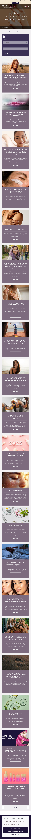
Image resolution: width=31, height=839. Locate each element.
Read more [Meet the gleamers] (15, 501)
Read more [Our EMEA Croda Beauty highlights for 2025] (15, 466)
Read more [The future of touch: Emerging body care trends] (15, 239)
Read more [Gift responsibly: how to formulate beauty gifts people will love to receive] (15, 612)
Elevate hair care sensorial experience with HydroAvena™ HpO (15, 77)
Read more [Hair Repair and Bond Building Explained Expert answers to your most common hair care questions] (15, 279)
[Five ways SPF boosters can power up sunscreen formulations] (15, 179)
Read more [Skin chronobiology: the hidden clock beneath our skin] (15, 574)
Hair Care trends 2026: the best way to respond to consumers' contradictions (15, 378)
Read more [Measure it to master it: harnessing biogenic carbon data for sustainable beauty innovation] (15, 689)
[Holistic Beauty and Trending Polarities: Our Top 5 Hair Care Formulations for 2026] (15, 329)
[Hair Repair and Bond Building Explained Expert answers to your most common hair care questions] (15, 252)
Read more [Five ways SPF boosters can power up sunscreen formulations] (15, 204)
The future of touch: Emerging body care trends (15, 228)
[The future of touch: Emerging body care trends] (15, 217)
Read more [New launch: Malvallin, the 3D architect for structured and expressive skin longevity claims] (15, 165)
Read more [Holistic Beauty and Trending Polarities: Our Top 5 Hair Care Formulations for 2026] (15, 353)
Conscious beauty (15, 526)
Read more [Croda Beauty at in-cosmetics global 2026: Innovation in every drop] (15, 125)
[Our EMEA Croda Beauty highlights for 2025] (15, 443)
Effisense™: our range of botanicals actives (15, 713)
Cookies (17, 824)
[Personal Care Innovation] (8, 6)
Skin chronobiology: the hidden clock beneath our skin (15, 564)
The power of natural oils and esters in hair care (15, 304)
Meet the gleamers (15, 490)
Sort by (4, 46)
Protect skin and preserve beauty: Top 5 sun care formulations (15, 788)
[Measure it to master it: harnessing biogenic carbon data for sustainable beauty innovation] (15, 662)
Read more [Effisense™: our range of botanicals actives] (15, 724)
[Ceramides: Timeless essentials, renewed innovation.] (15, 404)
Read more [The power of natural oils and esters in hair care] (15, 316)
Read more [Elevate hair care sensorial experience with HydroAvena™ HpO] (15, 88)
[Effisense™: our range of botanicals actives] (15, 702)
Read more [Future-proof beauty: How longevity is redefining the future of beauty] (15, 649)
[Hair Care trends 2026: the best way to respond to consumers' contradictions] (15, 366)
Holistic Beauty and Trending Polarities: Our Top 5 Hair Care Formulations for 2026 (15, 341)
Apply (7, 53)
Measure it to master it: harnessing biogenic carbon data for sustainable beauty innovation (15, 676)
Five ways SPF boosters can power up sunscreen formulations (15, 191)
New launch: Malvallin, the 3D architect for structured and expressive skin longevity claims (15, 152)
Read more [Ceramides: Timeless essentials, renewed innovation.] (15, 429)
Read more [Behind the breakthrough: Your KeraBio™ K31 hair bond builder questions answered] (15, 762)
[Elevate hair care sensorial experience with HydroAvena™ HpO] (15, 65)
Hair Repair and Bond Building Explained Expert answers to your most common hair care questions (15, 266)
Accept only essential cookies (15, 831)
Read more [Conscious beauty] (15, 538)
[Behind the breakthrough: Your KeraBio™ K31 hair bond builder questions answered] (15, 738)
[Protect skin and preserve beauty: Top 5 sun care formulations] (15, 776)
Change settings (15, 834)
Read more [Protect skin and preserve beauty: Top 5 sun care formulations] (15, 801)
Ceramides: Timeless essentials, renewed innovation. (15, 417)
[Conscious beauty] (15, 515)
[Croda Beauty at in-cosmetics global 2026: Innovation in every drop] (15, 102)
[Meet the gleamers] (15, 480)
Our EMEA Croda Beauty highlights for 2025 (15, 454)
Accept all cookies (15, 828)
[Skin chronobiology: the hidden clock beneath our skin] (15, 552)
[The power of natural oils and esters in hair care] (15, 292)
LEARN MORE (15, 2)
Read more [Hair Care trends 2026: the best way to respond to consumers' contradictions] (15, 391)
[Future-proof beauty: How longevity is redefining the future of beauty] (15, 625)
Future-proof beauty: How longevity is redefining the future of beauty (15, 638)
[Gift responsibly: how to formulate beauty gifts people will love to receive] (15, 587)
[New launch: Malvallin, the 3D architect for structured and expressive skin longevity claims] (15, 139)
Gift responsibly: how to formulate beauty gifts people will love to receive (15, 599)
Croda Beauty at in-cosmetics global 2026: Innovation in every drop (15, 114)
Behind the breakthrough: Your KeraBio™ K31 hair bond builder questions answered (15, 750)
